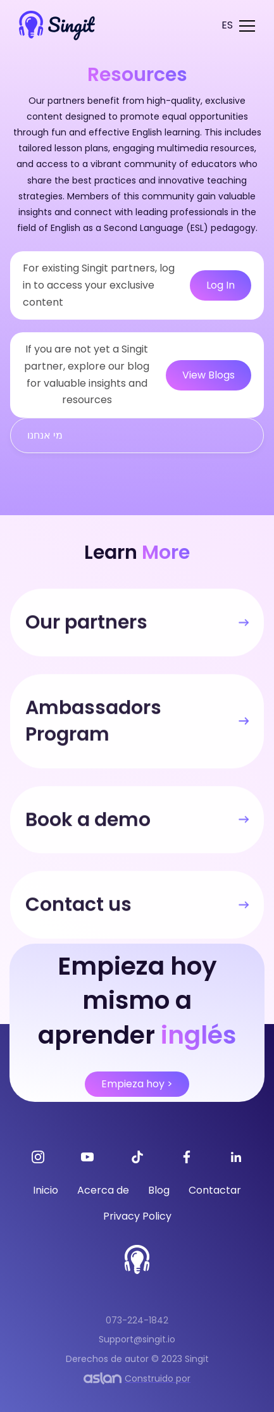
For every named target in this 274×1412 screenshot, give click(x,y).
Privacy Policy (137, 1216)
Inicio (45, 1190)
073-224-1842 (137, 1320)
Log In (220, 285)
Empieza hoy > (137, 1084)
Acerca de (103, 1190)
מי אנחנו (45, 435)
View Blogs (208, 375)
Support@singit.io (137, 1339)
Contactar (215, 1190)
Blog (159, 1190)
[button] (227, 25)
